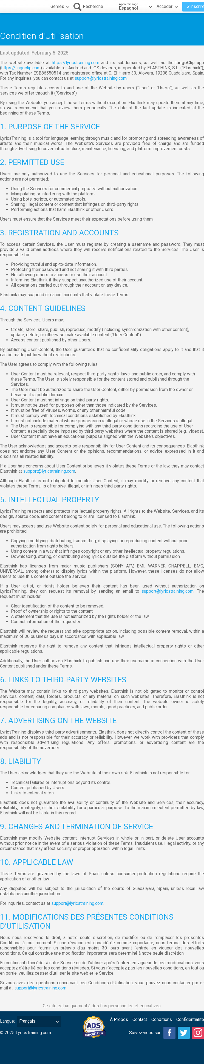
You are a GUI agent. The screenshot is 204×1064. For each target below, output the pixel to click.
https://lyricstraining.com (75, 62)
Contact (139, 1019)
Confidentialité (190, 1019)
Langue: (7, 1021)
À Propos (119, 1019)
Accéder (168, 7)
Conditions (161, 1019)
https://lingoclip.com (21, 67)
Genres (60, 7)
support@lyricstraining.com (101, 78)
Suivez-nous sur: (145, 1032)
